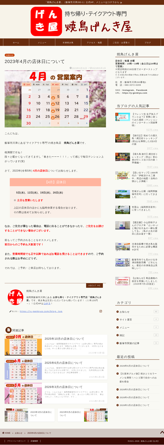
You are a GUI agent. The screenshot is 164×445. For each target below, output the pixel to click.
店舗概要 (34, 441)
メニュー (42, 43)
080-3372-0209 (133, 85)
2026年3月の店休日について (135, 405)
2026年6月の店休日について (135, 366)
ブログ (148, 43)
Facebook (141, 90)
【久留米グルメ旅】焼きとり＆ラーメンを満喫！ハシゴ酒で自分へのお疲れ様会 (138, 378)
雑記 (139, 335)
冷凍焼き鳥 (68, 43)
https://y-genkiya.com (134, 93)
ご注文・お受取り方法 (121, 44)
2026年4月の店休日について (135, 397)
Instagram (128, 90)
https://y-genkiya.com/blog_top (41, 311)
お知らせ (9, 55)
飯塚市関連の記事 (139, 343)
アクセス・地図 (94, 43)
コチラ (47, 304)
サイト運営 (139, 319)
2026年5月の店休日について (135, 390)
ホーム (16, 43)
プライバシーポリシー (16, 441)
